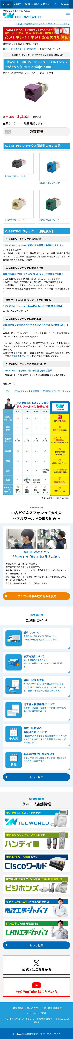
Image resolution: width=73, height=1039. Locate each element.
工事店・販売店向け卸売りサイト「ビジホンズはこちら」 (43, 23)
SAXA (27, 4)
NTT (18, 4)
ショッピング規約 (37, 1013)
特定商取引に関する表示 (25, 1008)
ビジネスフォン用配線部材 (23, 48)
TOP (5, 48)
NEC (36, 4)
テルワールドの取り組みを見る (37, 596)
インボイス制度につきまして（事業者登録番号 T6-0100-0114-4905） (37, 1020)
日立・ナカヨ (50, 4)
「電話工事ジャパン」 (21, 356)
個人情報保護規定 (53, 1008)
